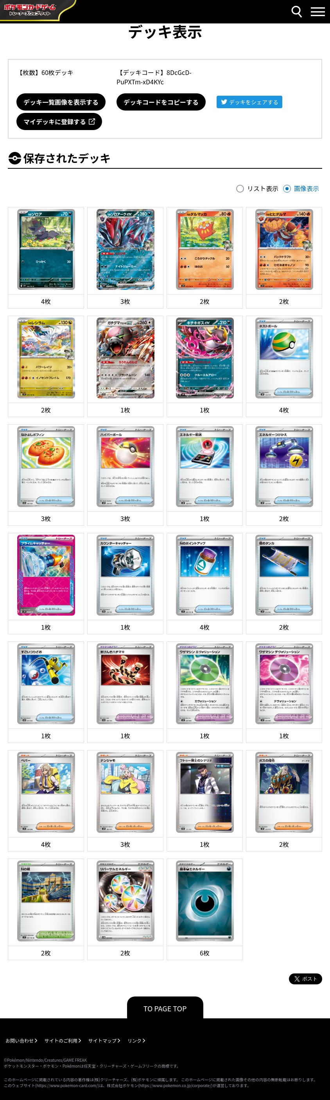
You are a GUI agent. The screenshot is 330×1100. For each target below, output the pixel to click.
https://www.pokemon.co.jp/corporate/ (176, 1085)
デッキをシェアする (253, 102)
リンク (134, 1040)
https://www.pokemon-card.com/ (66, 1085)
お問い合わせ (19, 1040)
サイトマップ (102, 1040)
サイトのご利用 (61, 1040)
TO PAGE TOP (165, 1008)
